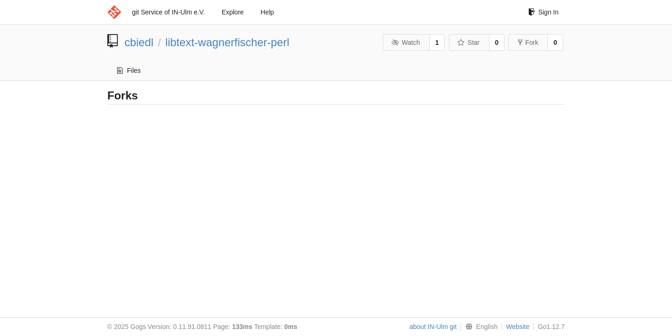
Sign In (543, 12)
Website (517, 326)
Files (129, 70)
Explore (233, 12)
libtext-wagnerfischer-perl (227, 42)
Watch (405, 42)
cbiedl (139, 42)
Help (267, 12)
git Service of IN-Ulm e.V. (168, 12)
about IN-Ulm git (432, 326)
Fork (528, 42)
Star (468, 42)
